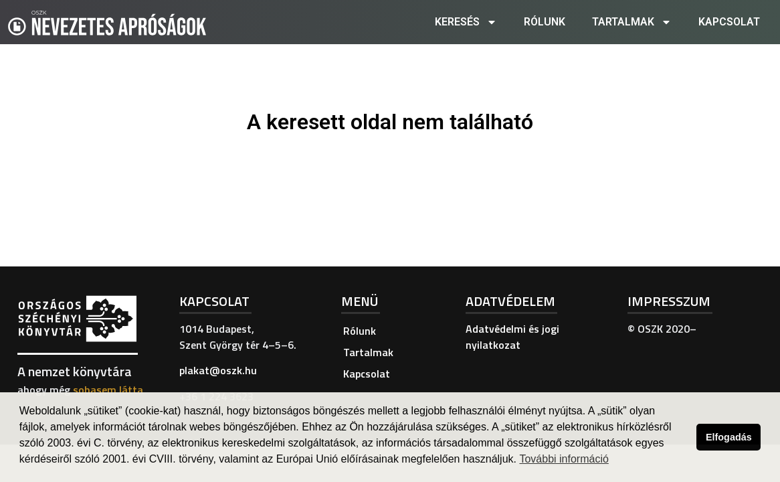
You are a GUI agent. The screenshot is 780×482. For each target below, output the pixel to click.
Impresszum (668, 301)
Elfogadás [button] (729, 437)
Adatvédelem (510, 301)
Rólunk (544, 21)
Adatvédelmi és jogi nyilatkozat (512, 337)
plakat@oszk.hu (218, 370)
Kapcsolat (729, 21)
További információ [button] (563, 459)
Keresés (466, 22)
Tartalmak (632, 22)
